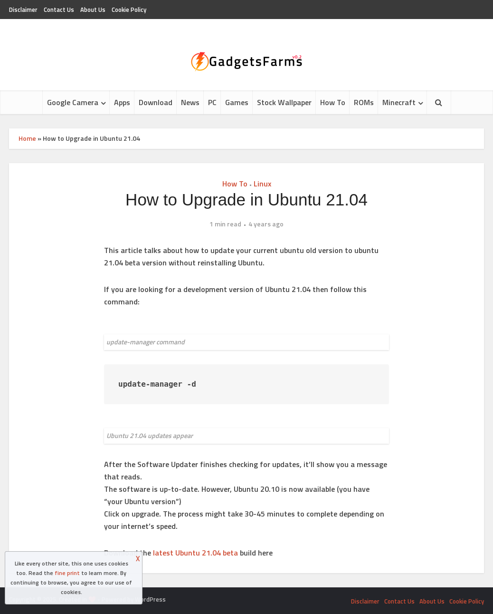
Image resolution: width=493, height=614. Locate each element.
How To (332, 102)
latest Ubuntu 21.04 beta (195, 552)
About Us (92, 9)
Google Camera (72, 102)
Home (27, 138)
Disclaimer (23, 9)
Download (155, 102)
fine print (67, 572)
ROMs (364, 102)
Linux (262, 183)
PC (212, 102)
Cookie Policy (129, 9)
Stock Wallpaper (284, 102)
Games (236, 102)
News (190, 102)
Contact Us (59, 9)
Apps (122, 102)
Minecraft (399, 102)
